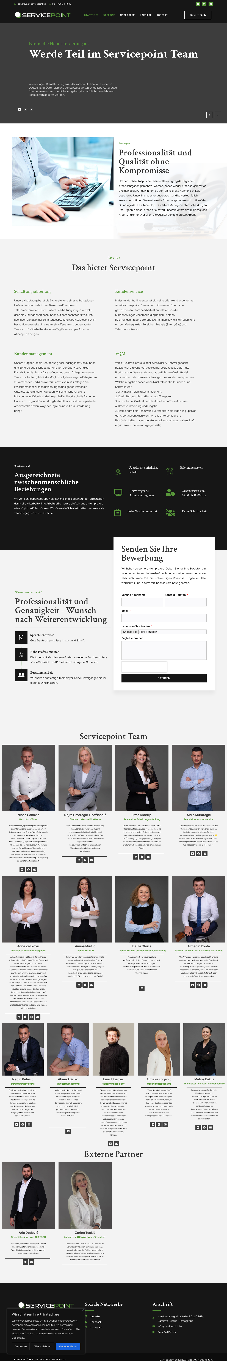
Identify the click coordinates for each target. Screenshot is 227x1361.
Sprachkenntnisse (48, 629)
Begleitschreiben (132, 632)
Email (125, 605)
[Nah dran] (83, 1310)
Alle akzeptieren (67, 1346)
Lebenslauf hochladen (135, 621)
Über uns (109, 15)
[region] (46, 1331)
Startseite (91, 15)
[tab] (20, 109)
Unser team (127, 15)
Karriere (146, 15)
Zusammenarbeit (47, 666)
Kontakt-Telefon (175, 589)
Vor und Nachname (133, 589)
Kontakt (162, 15)
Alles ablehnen (42, 1346)
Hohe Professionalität (52, 645)
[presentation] (144, 661)
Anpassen (21, 1346)
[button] (194, 108)
